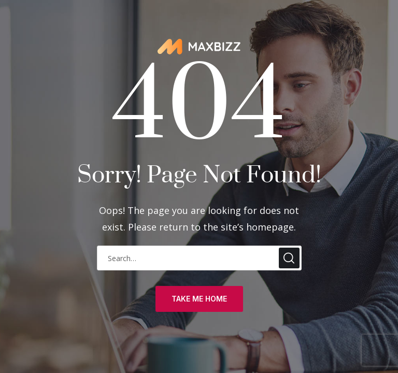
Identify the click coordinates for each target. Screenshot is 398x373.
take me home (199, 298)
